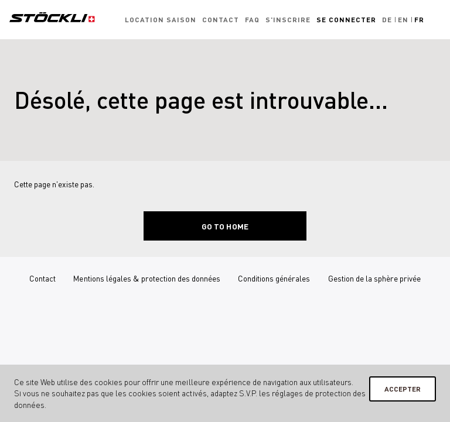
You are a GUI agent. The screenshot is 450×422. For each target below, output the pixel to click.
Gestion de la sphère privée (374, 278)
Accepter (402, 389)
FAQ (252, 19)
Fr (419, 19)
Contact (220, 19)
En (403, 19)
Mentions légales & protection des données (146, 278)
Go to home (225, 226)
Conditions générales (274, 278)
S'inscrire (288, 19)
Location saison (160, 19)
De (387, 19)
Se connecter (346, 19)
